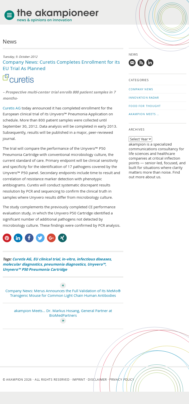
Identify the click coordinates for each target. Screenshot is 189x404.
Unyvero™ (96, 264)
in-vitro (68, 259)
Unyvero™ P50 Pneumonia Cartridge (35, 269)
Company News (141, 89)
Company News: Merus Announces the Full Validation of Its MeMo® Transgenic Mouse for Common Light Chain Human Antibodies (63, 293)
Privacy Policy (121, 379)
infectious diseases (94, 259)
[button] (7, 238)
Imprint (78, 379)
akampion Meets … (144, 114)
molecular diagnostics (22, 264)
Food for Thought (145, 106)
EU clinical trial (46, 259)
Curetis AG (12, 108)
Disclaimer (97, 379)
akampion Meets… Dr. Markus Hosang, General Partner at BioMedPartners (63, 313)
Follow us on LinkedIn (150, 63)
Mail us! (132, 63)
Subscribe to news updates (141, 63)
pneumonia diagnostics (64, 264)
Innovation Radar (144, 97)
